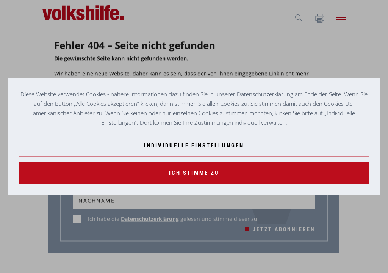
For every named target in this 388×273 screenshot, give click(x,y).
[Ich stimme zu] (194, 173)
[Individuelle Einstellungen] (194, 146)
